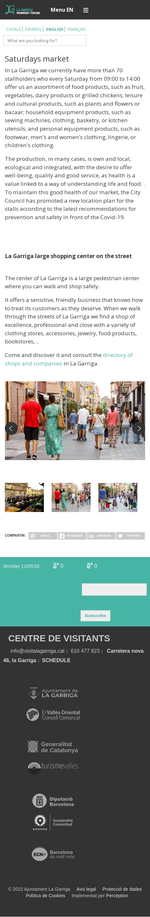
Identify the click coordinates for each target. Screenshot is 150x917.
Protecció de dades (122, 889)
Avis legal (86, 889)
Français (76, 29)
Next (138, 428)
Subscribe (95, 615)
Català (13, 29)
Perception (117, 895)
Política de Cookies (45, 895)
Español (33, 29)
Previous (11, 428)
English (54, 29)
